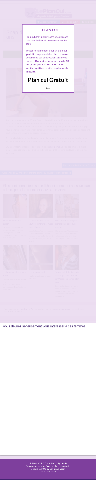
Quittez (48, 88)
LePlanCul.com (57, 468)
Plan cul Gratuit (48, 79)
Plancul (53, 471)
